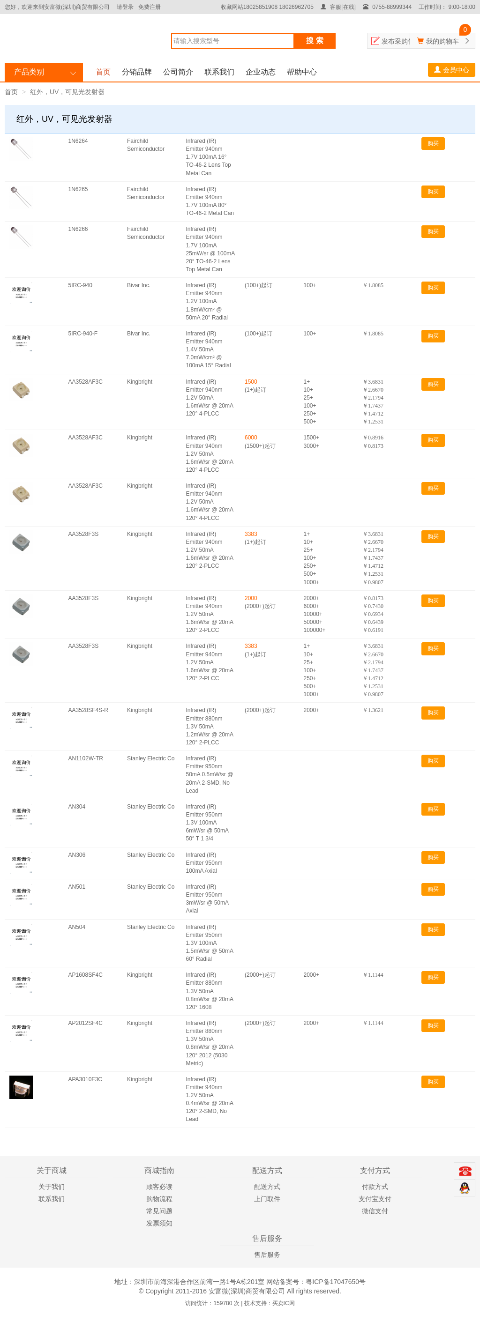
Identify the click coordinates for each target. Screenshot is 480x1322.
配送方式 (267, 1186)
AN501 (77, 887)
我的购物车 (442, 41)
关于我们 (51, 1186)
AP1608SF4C (85, 975)
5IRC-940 (80, 285)
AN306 (77, 855)
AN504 (77, 927)
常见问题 (159, 1211)
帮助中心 (302, 72)
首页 (103, 72)
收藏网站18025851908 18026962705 (267, 7)
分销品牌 (137, 72)
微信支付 (375, 1211)
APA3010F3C (85, 1079)
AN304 (77, 806)
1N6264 (78, 141)
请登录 (125, 7)
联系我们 (219, 72)
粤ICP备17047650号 (336, 1281)
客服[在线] (338, 7)
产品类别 (29, 72)
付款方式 (375, 1186)
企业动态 (261, 72)
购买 (433, 143)
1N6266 (78, 229)
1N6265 (78, 189)
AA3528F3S (83, 534)
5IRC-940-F (83, 333)
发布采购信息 (401, 41)
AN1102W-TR (85, 758)
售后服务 (267, 1254)
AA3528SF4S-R (88, 710)
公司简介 (178, 72)
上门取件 (267, 1199)
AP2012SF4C (85, 1023)
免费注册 (149, 7)
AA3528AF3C (85, 382)
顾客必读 (159, 1186)
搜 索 (314, 41)
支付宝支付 (375, 1199)
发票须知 (159, 1223)
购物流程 (159, 1199)
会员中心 (451, 70)
